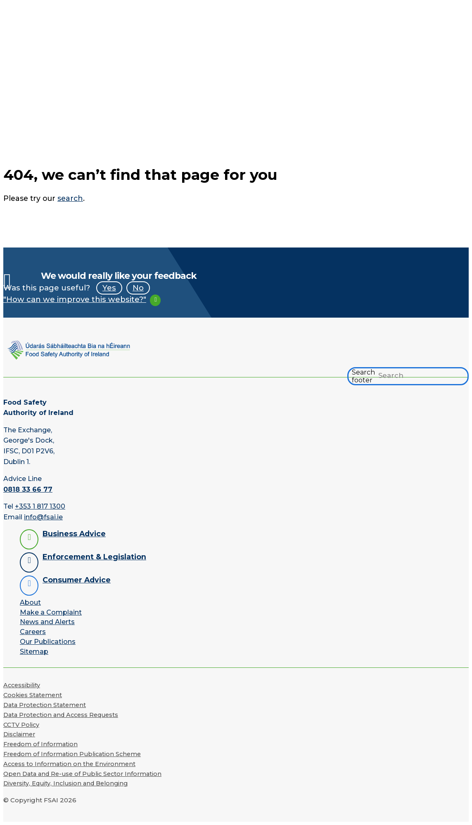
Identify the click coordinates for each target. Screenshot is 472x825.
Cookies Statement (32, 695)
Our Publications (48, 642)
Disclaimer (19, 734)
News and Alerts (47, 622)
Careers (33, 632)
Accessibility (21, 685)
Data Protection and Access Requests (60, 715)
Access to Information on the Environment (69, 764)
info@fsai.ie (43, 517)
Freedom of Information (40, 744)
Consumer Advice (77, 579)
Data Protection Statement (44, 705)
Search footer (363, 376)
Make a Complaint (51, 612)
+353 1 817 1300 (40, 506)
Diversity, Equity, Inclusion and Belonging (65, 783)
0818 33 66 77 (27, 489)
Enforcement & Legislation (94, 556)
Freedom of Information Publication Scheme (72, 754)
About (30, 602)
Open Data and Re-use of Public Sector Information (82, 774)
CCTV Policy (21, 724)
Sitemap (34, 651)
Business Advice (74, 533)
